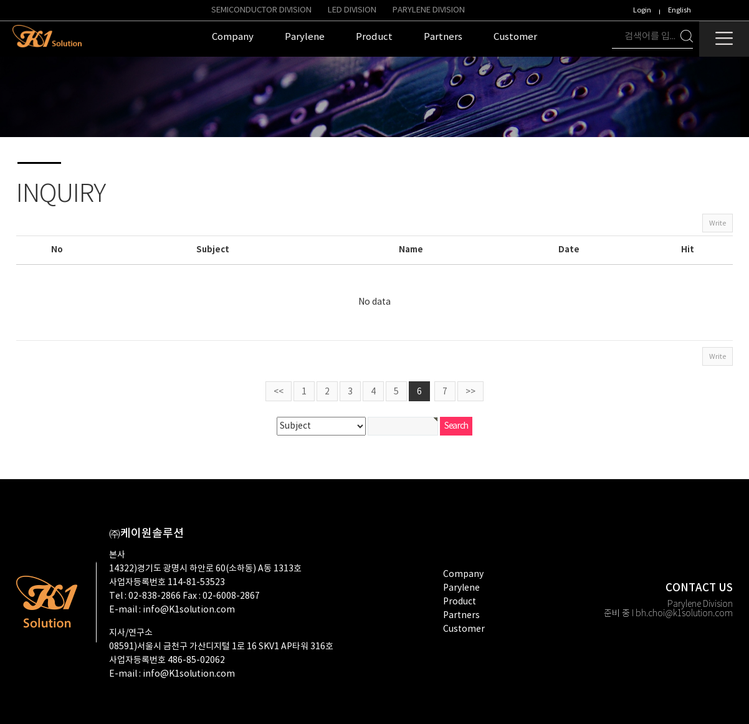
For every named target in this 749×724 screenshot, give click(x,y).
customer (464, 629)
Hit (687, 250)
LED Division (352, 10)
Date (569, 250)
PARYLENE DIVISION (429, 10)
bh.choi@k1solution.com (684, 614)
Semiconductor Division (261, 10)
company (463, 574)
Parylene (461, 588)
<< (279, 392)
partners (461, 616)
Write (717, 223)
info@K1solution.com (189, 610)
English (679, 10)
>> (470, 392)
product (459, 602)
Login (642, 10)
